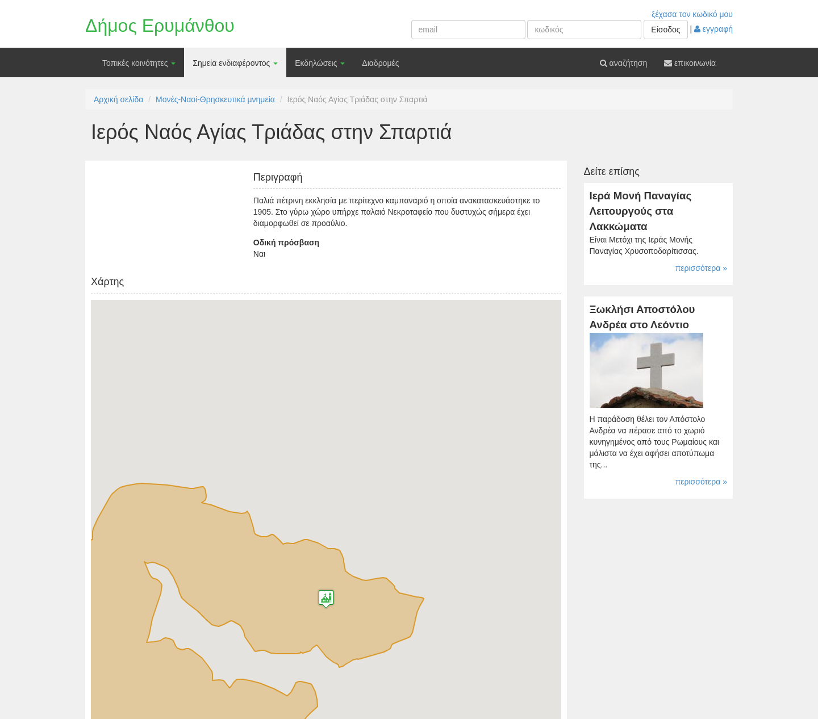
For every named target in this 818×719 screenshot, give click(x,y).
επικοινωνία (690, 63)
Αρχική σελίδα (118, 99)
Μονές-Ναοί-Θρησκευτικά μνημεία (215, 99)
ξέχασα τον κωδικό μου (692, 14)
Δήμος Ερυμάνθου (160, 25)
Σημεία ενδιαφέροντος (235, 63)
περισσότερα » (701, 268)
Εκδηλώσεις (320, 63)
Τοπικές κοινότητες (139, 63)
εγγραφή (713, 29)
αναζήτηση (624, 63)
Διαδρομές (380, 63)
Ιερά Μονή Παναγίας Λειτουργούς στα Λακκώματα (641, 211)
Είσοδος (665, 29)
